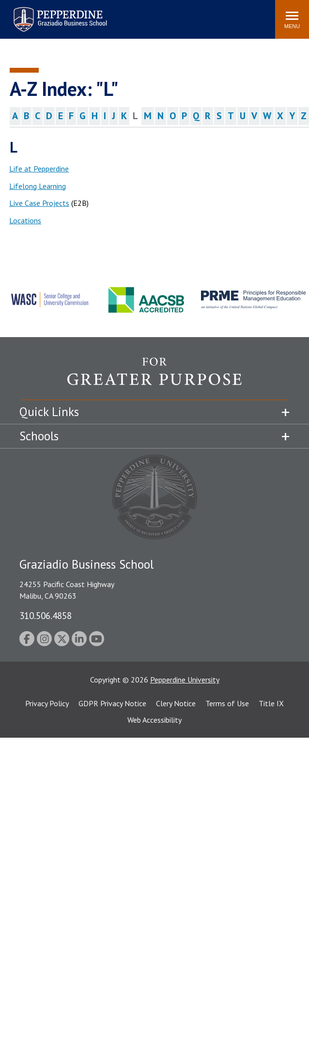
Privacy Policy (47, 703)
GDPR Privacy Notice (112, 703)
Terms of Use (227, 703)
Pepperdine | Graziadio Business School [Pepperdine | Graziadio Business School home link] (47, 13)
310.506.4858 (45, 615)
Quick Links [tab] (49, 411)
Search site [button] (136, 14)
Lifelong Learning (37, 186)
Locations (25, 220)
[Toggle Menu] (292, 19)
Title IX (271, 703)
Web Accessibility (154, 720)
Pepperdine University (184, 679)
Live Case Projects (39, 203)
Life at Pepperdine (39, 168)
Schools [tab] (39, 436)
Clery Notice (176, 703)
